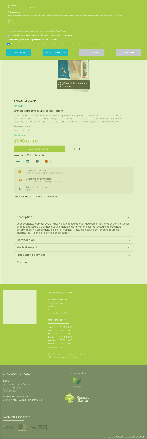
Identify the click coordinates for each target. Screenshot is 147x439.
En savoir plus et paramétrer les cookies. (20, 27)
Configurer (128, 52)
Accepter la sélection (55, 52)
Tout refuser (92, 52)
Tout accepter (18, 52)
